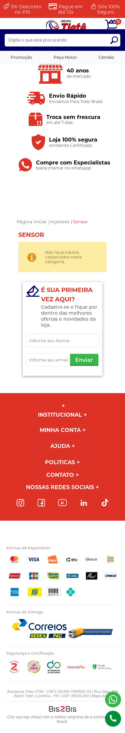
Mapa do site (102, 696)
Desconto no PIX (26, 9)
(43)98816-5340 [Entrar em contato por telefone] (113, 719)
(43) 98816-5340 (113, 699)
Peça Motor (65, 57)
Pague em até (70, 9)
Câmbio (106, 57)
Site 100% (108, 9)
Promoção (21, 57)
